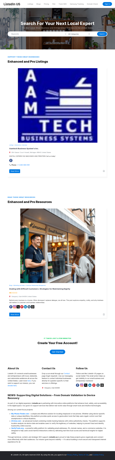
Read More (15, 171)
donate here (12, 386)
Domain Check (92, 4)
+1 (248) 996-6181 (23, 165)
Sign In (107, 4)
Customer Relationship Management (36, 285)
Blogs (38, 4)
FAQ (53, 4)
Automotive (18, 145)
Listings (30, 4)
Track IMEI (63, 4)
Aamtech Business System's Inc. (24, 148)
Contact (67, 373)
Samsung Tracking (77, 4)
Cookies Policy (98, 455)
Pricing (46, 4)
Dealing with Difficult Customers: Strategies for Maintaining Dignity (39, 289)
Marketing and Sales (19, 285)
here (29, 381)
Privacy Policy (72, 455)
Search (102, 34)
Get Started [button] (57, 352)
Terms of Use (83, 455)
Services (24, 145)
